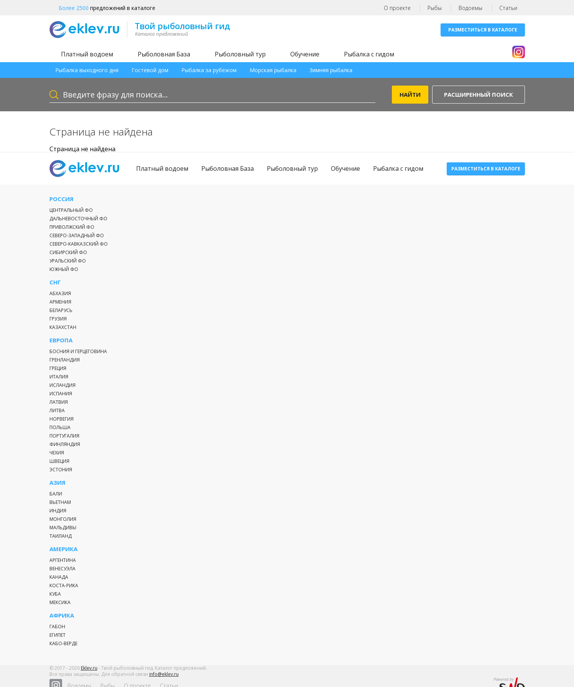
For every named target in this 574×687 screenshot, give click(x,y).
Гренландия (64, 360)
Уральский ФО (67, 261)
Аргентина (62, 560)
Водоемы (470, 8)
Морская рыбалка (273, 70)
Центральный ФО (71, 210)
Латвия (58, 402)
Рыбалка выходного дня (86, 70)
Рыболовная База (164, 54)
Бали (55, 493)
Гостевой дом (150, 70)
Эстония (60, 469)
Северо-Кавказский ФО (78, 244)
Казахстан (62, 327)
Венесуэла (62, 568)
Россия (61, 199)
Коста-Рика (63, 585)
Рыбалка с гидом (369, 54)
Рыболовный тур (240, 54)
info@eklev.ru (164, 679)
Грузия (58, 318)
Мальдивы (62, 527)
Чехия (56, 452)
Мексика (60, 602)
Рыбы (435, 8)
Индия (57, 510)
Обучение (304, 54)
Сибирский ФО (68, 252)
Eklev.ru (89, 673)
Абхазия (60, 293)
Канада (58, 577)
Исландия (62, 385)
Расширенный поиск (478, 94)
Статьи (508, 8)
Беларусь (60, 310)
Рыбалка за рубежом (209, 70)
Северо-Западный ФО (76, 235)
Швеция (59, 461)
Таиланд (60, 536)
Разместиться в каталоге (482, 29)
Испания (60, 393)
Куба (55, 594)
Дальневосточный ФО (78, 218)
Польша (60, 427)
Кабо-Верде (63, 643)
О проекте (397, 8)
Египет (57, 635)
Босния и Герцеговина (78, 351)
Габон (57, 626)
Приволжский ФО (71, 227)
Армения (60, 302)
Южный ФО (63, 269)
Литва (57, 410)
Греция (57, 368)
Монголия (62, 519)
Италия (58, 376)
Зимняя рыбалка (330, 70)
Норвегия (61, 419)
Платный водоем (87, 54)
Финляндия (64, 444)
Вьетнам (60, 502)
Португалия (64, 436)
